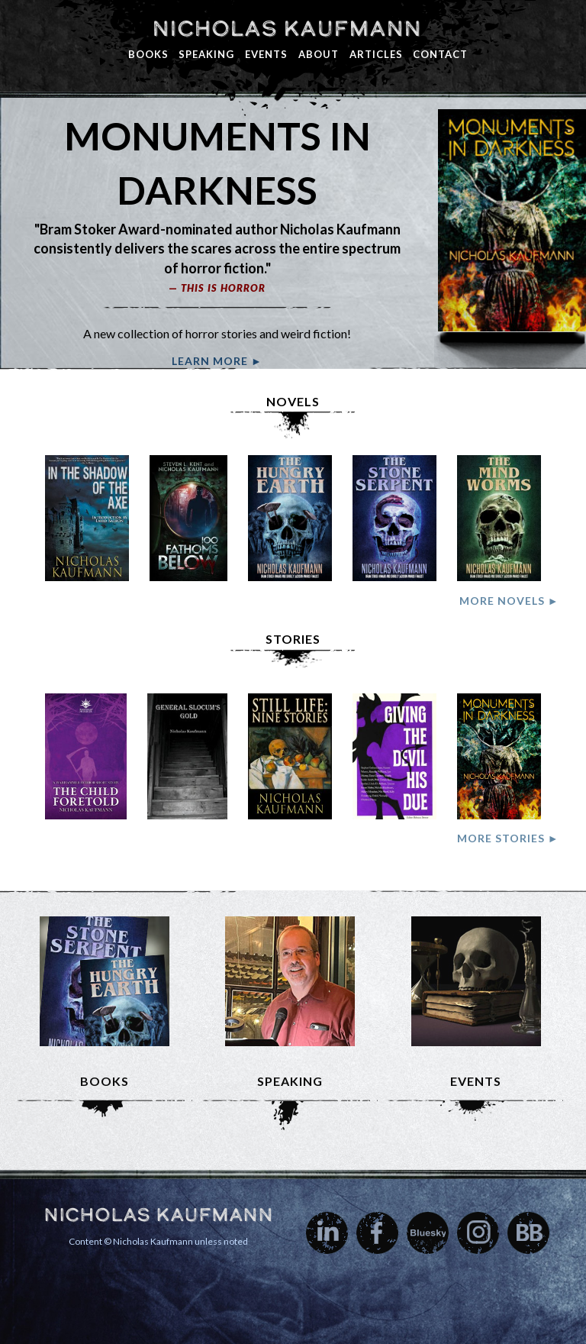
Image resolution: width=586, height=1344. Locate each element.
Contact (440, 54)
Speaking (206, 54)
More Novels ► (509, 600)
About (318, 54)
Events (266, 54)
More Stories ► (508, 838)
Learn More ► (217, 360)
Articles (376, 54)
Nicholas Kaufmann (286, 28)
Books (148, 54)
